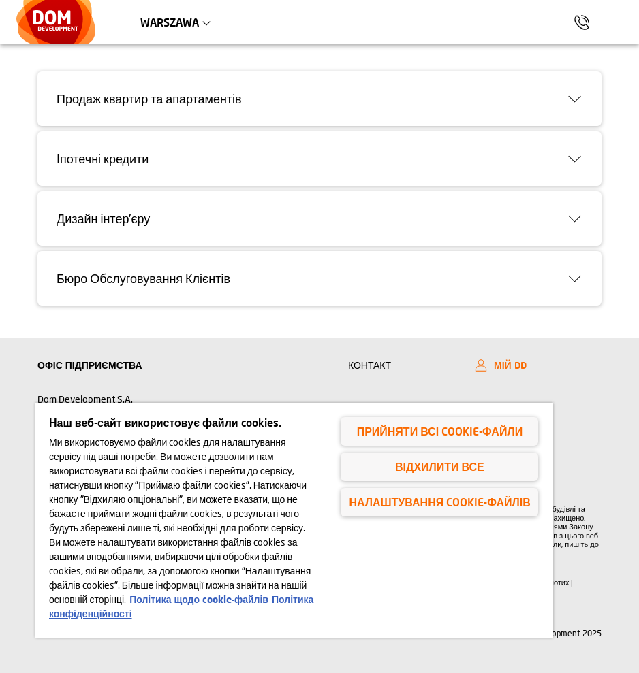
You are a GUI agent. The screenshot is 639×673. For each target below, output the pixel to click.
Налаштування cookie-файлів (439, 501)
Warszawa (182, 22)
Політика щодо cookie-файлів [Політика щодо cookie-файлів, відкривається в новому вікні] (198, 599)
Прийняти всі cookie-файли (440, 431)
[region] (294, 520)
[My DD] (535, 365)
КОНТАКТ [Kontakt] (369, 365)
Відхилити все (439, 466)
